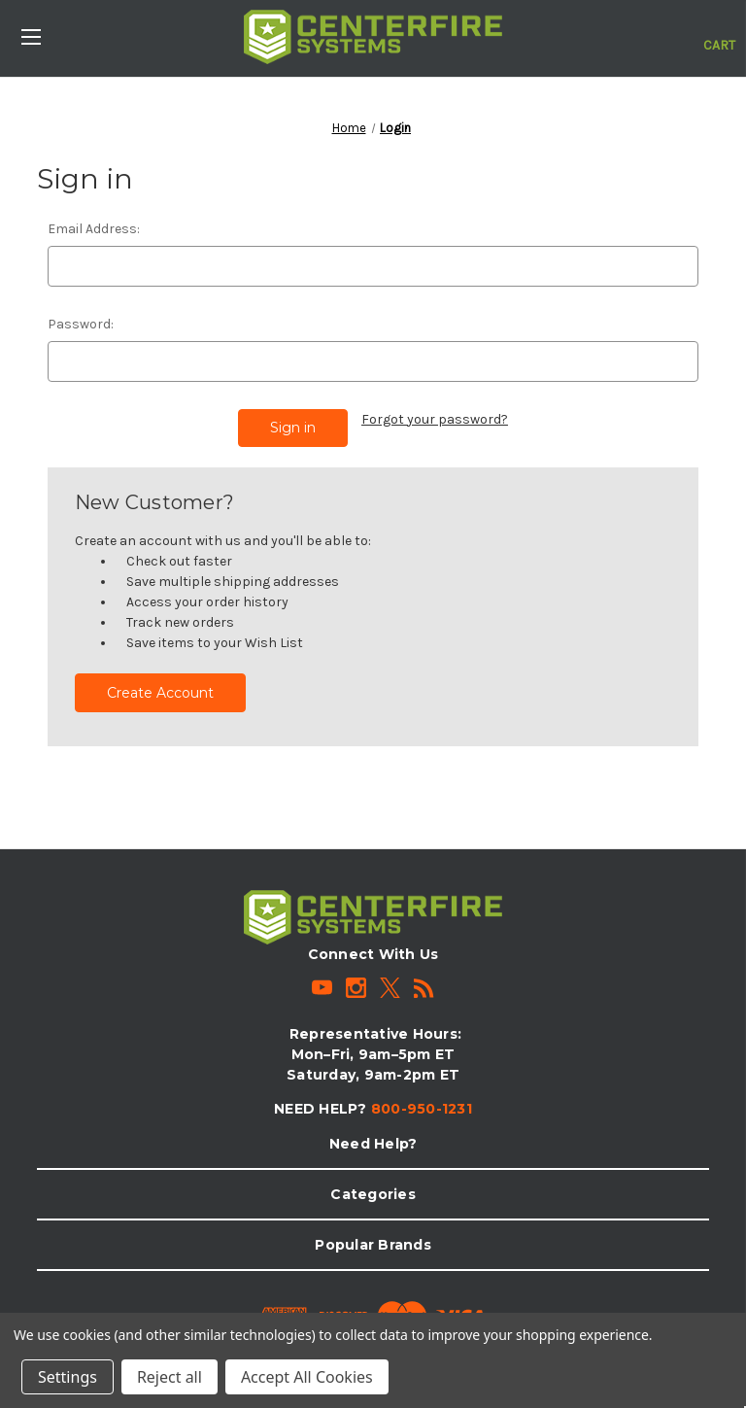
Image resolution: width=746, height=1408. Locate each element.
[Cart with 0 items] (719, 35)
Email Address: (94, 229)
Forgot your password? (434, 419)
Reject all (169, 1377)
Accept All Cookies (307, 1377)
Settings (67, 1377)
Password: (81, 324)
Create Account (160, 693)
